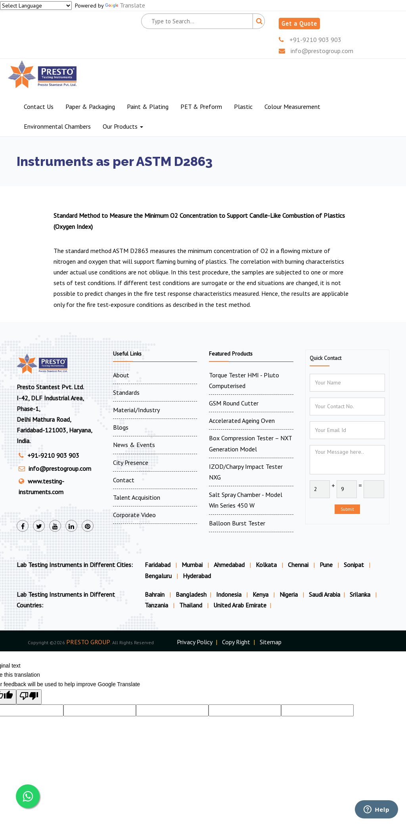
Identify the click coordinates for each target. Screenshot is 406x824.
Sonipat (354, 565)
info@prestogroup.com (316, 51)
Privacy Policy (195, 642)
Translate (125, 5)
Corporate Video (134, 515)
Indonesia (229, 594)
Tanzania (157, 605)
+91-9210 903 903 (310, 40)
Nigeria (289, 594)
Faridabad (157, 565)
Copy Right (236, 642)
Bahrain (155, 594)
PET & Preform (201, 106)
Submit (347, 509)
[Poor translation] (29, 696)
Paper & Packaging (90, 106)
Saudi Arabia (324, 594)
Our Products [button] (123, 126)
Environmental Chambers (57, 126)
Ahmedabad (229, 565)
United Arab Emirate (239, 605)
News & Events (134, 445)
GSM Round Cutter (234, 403)
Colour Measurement (292, 106)
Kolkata (266, 565)
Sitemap (271, 642)
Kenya (261, 594)
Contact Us (39, 106)
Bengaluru (158, 576)
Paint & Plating (148, 106)
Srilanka (361, 594)
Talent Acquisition (136, 497)
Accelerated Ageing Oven (242, 420)
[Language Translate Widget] (36, 5)
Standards (126, 392)
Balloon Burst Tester (237, 523)
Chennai (298, 565)
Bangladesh (191, 594)
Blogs (120, 427)
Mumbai (192, 565)
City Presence (130, 462)
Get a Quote (299, 23)
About (121, 375)
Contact (123, 480)
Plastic (243, 106)
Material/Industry (136, 410)
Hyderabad (197, 576)
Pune (326, 565)
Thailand (191, 605)
